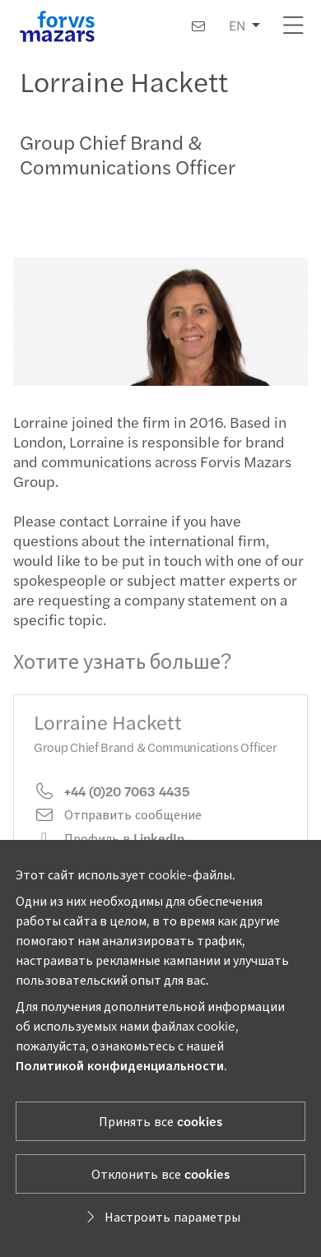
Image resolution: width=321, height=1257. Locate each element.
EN (237, 25)
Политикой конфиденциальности (120, 1064)
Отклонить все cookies (160, 1173)
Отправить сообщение (118, 825)
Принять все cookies (160, 1120)
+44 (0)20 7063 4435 (112, 802)
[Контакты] (198, 26)
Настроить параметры (160, 1216)
